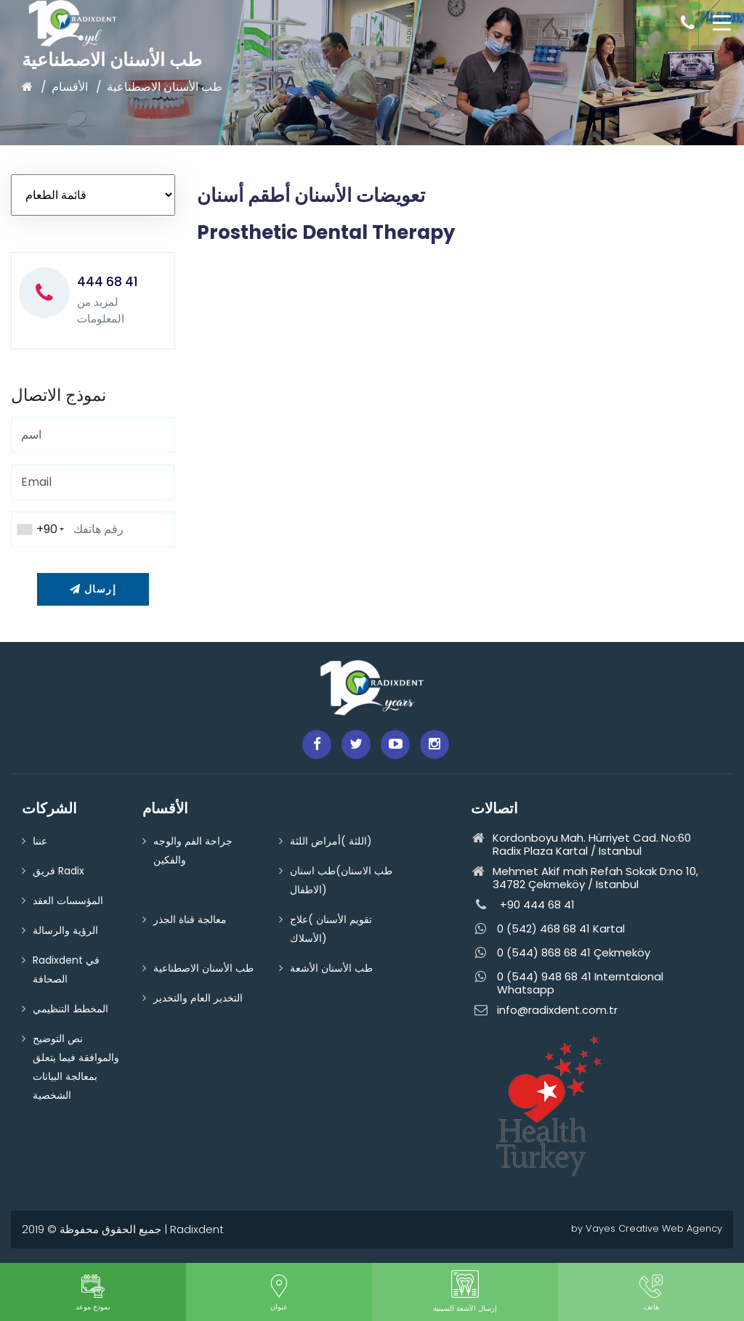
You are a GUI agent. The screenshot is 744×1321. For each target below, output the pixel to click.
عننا (40, 841)
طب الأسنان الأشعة (331, 968)
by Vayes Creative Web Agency (646, 1228)
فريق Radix (58, 870)
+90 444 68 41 (523, 905)
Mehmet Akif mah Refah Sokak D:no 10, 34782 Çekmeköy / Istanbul (584, 878)
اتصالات (494, 808)
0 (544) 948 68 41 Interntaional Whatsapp (567, 983)
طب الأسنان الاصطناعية (164, 86)
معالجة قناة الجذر (190, 919)
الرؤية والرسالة (65, 930)
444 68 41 (107, 282)
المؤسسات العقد (68, 900)
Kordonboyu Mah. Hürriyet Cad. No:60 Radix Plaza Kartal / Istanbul (581, 845)
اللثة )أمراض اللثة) (331, 841)
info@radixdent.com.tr (544, 1010)
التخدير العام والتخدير (198, 998)
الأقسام (70, 86)
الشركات (49, 808)
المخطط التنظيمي (70, 1008)
